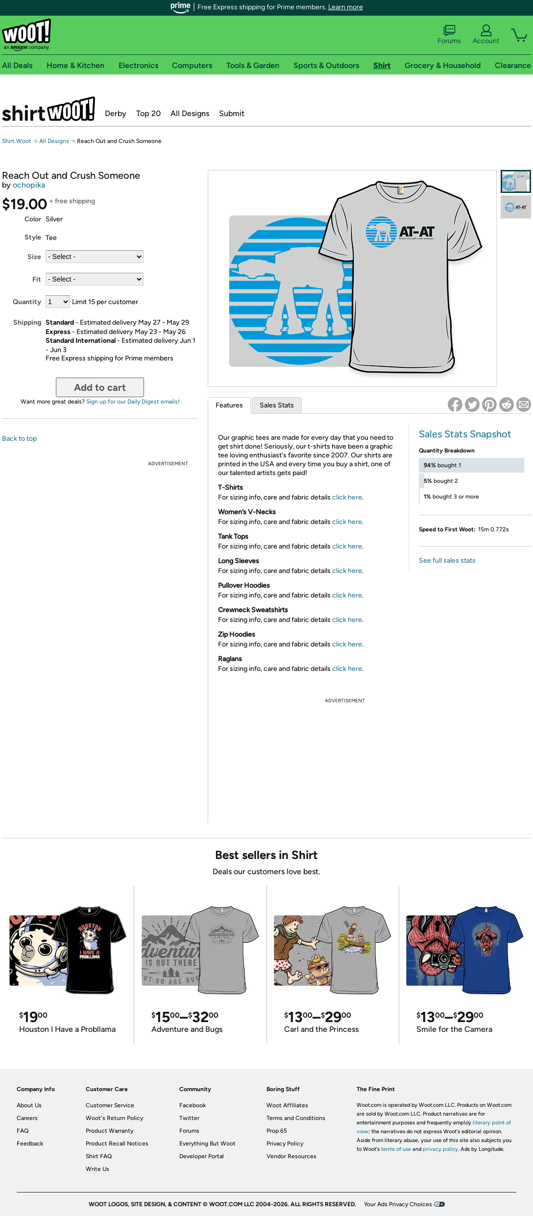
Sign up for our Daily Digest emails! (133, 401)
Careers (27, 1118)
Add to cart (100, 387)
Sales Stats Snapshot (465, 434)
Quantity (27, 302)
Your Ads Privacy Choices (398, 1204)
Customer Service (110, 1105)
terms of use (396, 1149)
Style (32, 237)
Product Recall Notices (117, 1143)
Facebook (192, 1105)
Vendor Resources (291, 1156)
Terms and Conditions (295, 1118)
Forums (449, 34)
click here (347, 497)
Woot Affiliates (287, 1105)
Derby (115, 113)
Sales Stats (277, 405)
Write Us (97, 1169)
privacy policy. (441, 1149)
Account (486, 34)
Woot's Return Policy (114, 1118)
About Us (29, 1105)
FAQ (22, 1130)
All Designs (189, 113)
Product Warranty (109, 1130)
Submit (231, 113)
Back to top (19, 438)
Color (32, 219)
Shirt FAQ (99, 1156)
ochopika (29, 185)
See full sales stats (447, 560)
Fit (36, 279)
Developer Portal (201, 1156)
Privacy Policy (284, 1143)
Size (34, 257)
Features (229, 405)
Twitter (189, 1118)
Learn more (345, 7)
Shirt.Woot (48, 108)
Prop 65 (276, 1130)
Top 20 (148, 113)
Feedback (30, 1143)
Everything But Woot (207, 1143)
